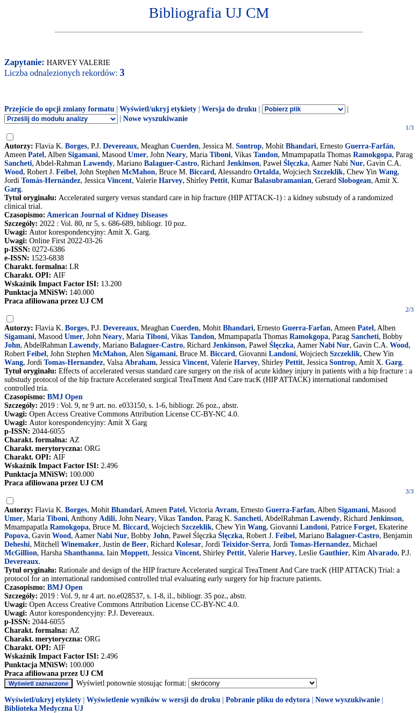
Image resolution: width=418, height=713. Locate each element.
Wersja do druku (229, 109)
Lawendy (98, 163)
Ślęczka (296, 163)
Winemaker (80, 544)
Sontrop (248, 146)
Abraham (140, 362)
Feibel (66, 172)
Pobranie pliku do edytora (267, 700)
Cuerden (185, 146)
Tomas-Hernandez (73, 362)
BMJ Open (65, 397)
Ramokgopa (372, 155)
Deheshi (17, 544)
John (12, 345)
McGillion (20, 553)
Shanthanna (83, 553)
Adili (107, 518)
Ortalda (266, 172)
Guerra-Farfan (306, 328)
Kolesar (188, 544)
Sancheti (18, 163)
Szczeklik (328, 172)
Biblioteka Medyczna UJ (43, 708)
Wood (13, 172)
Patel (36, 155)
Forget (365, 527)
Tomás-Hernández (51, 181)
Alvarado (382, 553)
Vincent (119, 181)
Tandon (265, 155)
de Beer (134, 544)
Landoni (282, 354)
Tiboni (220, 155)
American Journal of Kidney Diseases (107, 215)
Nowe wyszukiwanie (155, 119)
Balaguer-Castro (170, 163)
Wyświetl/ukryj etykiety (157, 109)
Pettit (219, 181)
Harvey (170, 181)
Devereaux (120, 146)
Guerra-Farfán (369, 146)
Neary (176, 155)
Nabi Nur (334, 345)
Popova (16, 536)
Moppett (133, 553)
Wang (388, 172)
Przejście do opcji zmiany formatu (59, 109)
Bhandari (301, 146)
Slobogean (354, 181)
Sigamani (83, 155)
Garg (12, 189)
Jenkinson (242, 163)
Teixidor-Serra (246, 544)
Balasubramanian (282, 181)
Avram (226, 510)
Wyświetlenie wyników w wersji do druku (154, 700)
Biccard (202, 172)
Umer (137, 155)
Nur (356, 163)
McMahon (138, 172)
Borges (76, 146)
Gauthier (333, 553)
